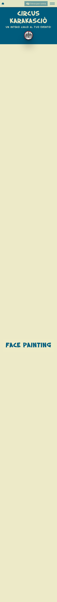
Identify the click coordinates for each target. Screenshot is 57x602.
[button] (52, 3)
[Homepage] (3, 3)
